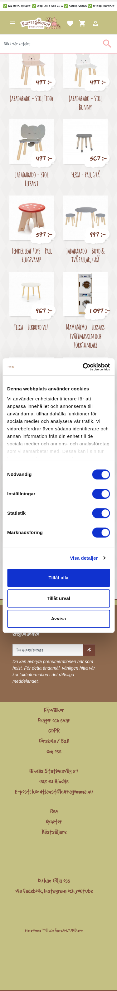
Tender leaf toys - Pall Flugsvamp (32, 255)
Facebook (32, 890)
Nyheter (54, 821)
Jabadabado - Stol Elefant (31, 179)
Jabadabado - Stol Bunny (85, 102)
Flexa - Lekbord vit (31, 327)
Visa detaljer (84, 558)
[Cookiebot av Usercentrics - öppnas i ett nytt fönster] (83, 367)
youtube (84, 890)
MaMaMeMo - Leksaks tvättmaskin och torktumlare (85, 336)
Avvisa (58, 618)
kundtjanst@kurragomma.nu (62, 791)
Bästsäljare (53, 831)
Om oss (53, 751)
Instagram (55, 890)
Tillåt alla (59, 577)
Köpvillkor (54, 709)
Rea (54, 811)
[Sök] (58, 43)
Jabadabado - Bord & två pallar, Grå (85, 255)
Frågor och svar (54, 720)
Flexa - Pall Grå (85, 174)
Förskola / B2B (54, 740)
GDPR (54, 730)
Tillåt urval (58, 598)
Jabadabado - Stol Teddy (31, 98)
